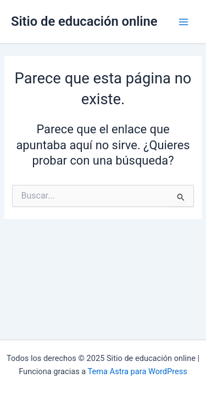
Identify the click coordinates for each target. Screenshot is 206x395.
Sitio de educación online (84, 21)
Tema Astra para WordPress (137, 371)
